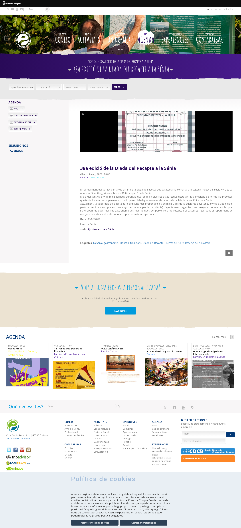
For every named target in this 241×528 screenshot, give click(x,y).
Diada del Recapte (153, 234)
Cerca (117, 78)
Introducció (71, 415)
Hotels (126, 415)
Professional (71, 421)
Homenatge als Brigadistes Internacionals (208, 344)
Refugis (127, 431)
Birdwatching (101, 441)
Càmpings (128, 418)
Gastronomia (15, 346)
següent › (232, 328)
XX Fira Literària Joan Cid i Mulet (164, 343)
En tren (68, 446)
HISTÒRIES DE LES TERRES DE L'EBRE (161, 447)
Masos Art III (15, 340)
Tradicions (79, 345)
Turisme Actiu (101, 425)
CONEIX (62, 28)
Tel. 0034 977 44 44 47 (18, 430)
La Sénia (98, 234)
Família (22, 343)
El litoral (98, 415)
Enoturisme (209, 348)
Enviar (230, 432)
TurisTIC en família (74, 425)
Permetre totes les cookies (95, 522)
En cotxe (69, 436)
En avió (68, 442)
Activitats (88, 28)
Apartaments (130, 421)
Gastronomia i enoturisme (101, 433)
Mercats (12, 343)
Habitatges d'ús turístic (135, 438)
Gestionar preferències (143, 522)
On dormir (119, 28)
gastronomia (111, 234)
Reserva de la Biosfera (197, 234)
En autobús (71, 439)
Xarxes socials (159, 452)
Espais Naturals (102, 418)
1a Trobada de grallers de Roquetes (68, 341)
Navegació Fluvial (103, 438)
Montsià (124, 234)
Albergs (127, 428)
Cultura (32, 343)
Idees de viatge (160, 436)
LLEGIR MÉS (120, 302)
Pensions (127, 435)
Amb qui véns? (72, 418)
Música (68, 345)
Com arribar (209, 28)
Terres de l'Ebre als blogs (162, 441)
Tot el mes (20, 120)
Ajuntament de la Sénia (101, 221)
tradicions (136, 234)
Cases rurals (129, 425)
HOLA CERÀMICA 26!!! (112, 340)
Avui (16, 100)
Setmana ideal (22, 113)
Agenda (146, 28)
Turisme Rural (101, 421)
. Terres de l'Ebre (174, 234)
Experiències (175, 28)
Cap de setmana (23, 107)
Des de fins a (162, 339)
